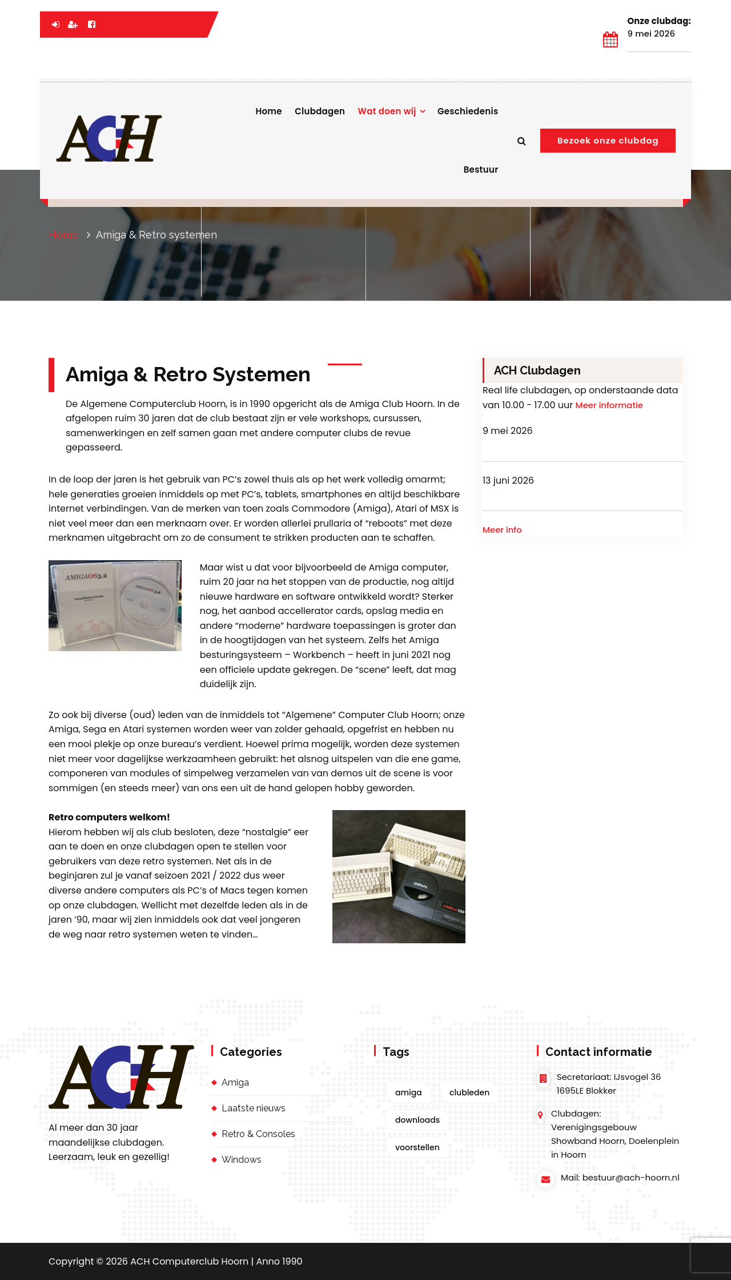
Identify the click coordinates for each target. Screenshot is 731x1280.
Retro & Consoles (258, 1134)
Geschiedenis (468, 111)
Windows (242, 1159)
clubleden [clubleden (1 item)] (469, 1092)
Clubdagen (320, 111)
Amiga (235, 1082)
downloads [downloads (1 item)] (417, 1120)
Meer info (502, 530)
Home (268, 111)
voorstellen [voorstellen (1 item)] (417, 1147)
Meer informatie (609, 405)
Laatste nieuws (254, 1108)
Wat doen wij (387, 111)
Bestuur (481, 170)
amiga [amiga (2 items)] (408, 1092)
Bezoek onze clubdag (607, 140)
